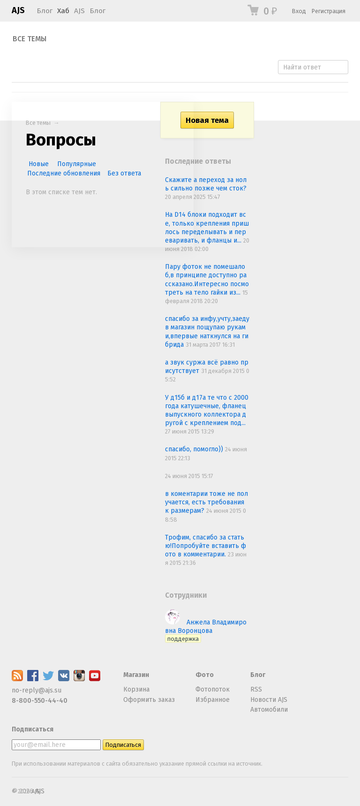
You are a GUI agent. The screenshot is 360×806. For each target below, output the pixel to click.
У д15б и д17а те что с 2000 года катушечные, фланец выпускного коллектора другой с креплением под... (206, 410)
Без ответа (124, 173)
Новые (39, 164)
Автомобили (269, 710)
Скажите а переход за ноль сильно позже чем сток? (206, 184)
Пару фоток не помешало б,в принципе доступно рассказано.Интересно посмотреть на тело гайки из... (207, 280)
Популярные (76, 164)
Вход (299, 11)
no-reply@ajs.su (36, 690)
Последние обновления (63, 173)
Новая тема (207, 120)
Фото (204, 675)
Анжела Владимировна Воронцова (206, 630)
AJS (18, 10)
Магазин (136, 675)
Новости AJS (268, 700)
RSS (256, 689)
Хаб (63, 11)
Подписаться (32, 729)
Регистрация (328, 11)
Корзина (136, 689)
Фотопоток (212, 689)
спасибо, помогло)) (195, 449)
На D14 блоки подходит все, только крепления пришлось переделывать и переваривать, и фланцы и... (207, 227)
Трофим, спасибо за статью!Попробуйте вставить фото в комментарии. (205, 545)
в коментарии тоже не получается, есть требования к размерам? (206, 502)
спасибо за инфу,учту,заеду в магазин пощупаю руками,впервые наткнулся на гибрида (207, 332)
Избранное (212, 700)
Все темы (29, 39)
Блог (44, 11)
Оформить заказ (149, 700)
